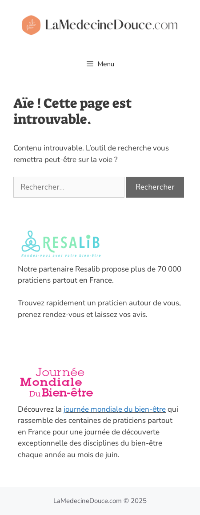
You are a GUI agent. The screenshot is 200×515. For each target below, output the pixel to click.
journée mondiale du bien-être (115, 409)
